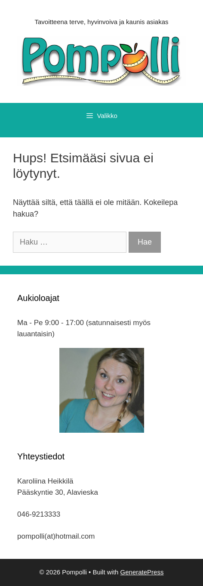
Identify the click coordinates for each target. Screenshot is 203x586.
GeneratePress (142, 572)
